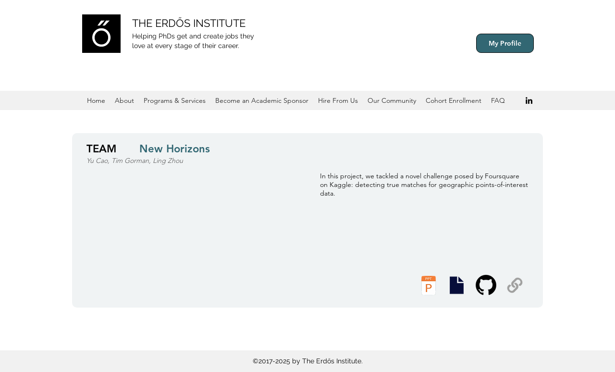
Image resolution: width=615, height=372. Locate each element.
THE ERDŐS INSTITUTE (189, 23)
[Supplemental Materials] (515, 285)
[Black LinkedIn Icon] (529, 100)
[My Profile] (505, 43)
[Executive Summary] (456, 285)
